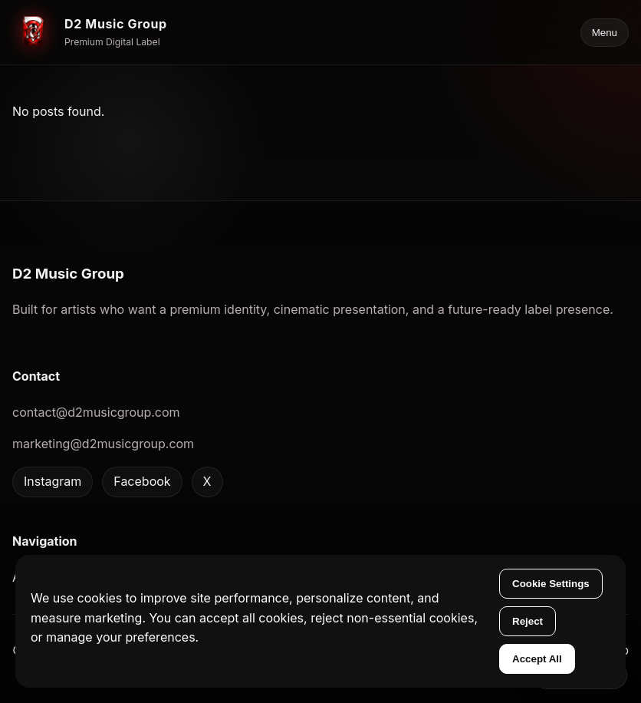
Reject (527, 621)
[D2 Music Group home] (89, 32)
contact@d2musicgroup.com (96, 412)
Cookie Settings (551, 583)
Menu (604, 32)
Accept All (537, 659)
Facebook (141, 481)
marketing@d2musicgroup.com (103, 443)
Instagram (52, 481)
